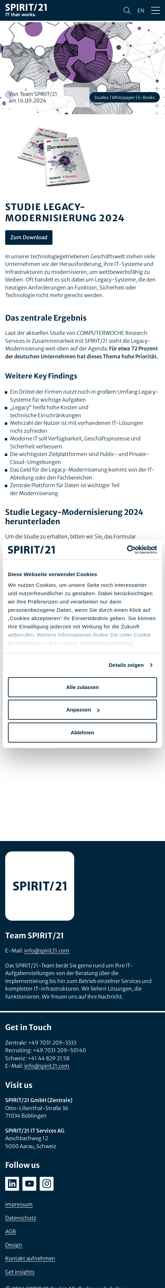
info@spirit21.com (46, 950)
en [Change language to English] (140, 10)
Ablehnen (82, 732)
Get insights (20, 1272)
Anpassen (82, 710)
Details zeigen (126, 665)
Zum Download (28, 237)
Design (13, 1245)
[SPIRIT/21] (26, 10)
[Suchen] (127, 10)
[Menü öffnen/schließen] (155, 10)
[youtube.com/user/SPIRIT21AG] (29, 1184)
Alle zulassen (82, 687)
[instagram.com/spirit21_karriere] (47, 1184)
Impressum (19, 1204)
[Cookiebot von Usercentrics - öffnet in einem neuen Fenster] (127, 549)
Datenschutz (20, 1218)
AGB (10, 1231)
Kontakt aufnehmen (30, 1258)
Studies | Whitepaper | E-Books (124, 97)
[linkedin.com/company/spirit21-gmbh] (12, 1184)
